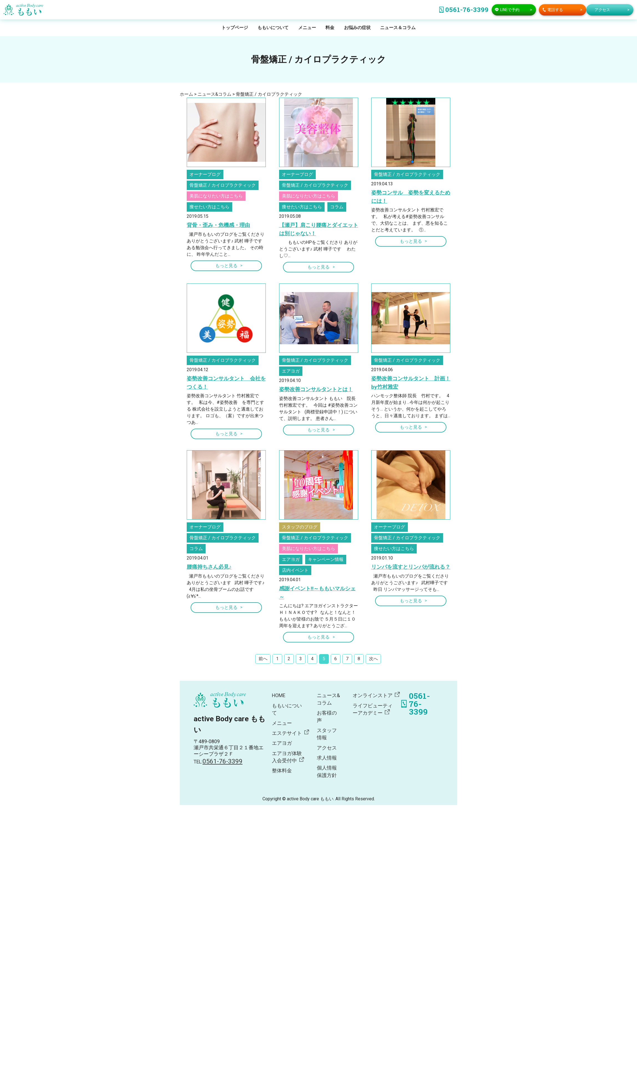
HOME (278, 695)
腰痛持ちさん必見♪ (209, 567)
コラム (336, 206)
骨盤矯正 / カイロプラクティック (222, 185)
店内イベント (295, 570)
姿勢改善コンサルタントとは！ (316, 389)
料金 (329, 27)
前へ (263, 658)
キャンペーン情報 (325, 559)
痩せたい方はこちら (209, 206)
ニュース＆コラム (398, 27)
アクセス (327, 748)
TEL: (218, 762)
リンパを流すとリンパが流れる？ (410, 567)
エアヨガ (291, 371)
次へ (373, 658)
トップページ (234, 27)
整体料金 (282, 770)
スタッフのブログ (299, 527)
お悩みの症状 (357, 27)
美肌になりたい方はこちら (216, 196)
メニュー (307, 27)
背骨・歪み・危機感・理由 (218, 225)
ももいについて (273, 27)
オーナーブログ (205, 174)
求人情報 (327, 758)
